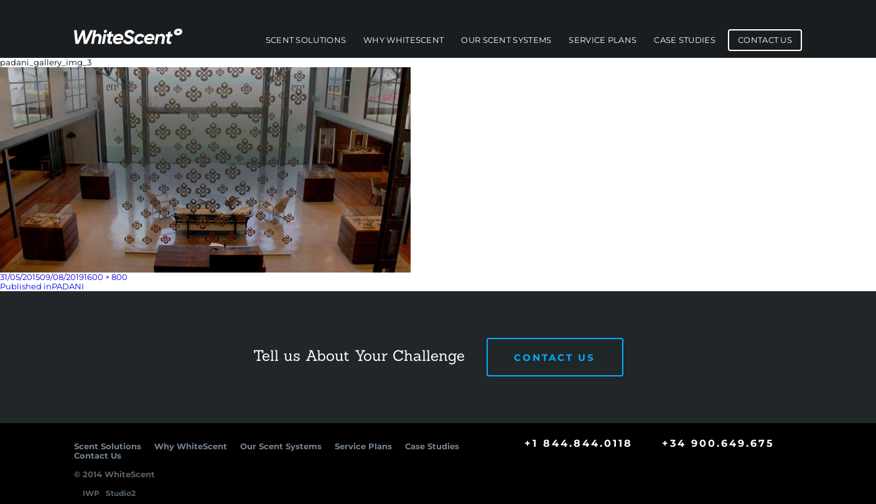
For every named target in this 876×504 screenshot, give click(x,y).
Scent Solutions (306, 40)
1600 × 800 (106, 277)
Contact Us (765, 40)
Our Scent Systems (506, 40)
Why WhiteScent (403, 40)
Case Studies (684, 40)
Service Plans (602, 40)
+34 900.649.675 (718, 443)
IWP (91, 493)
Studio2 (121, 493)
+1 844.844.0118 (578, 443)
